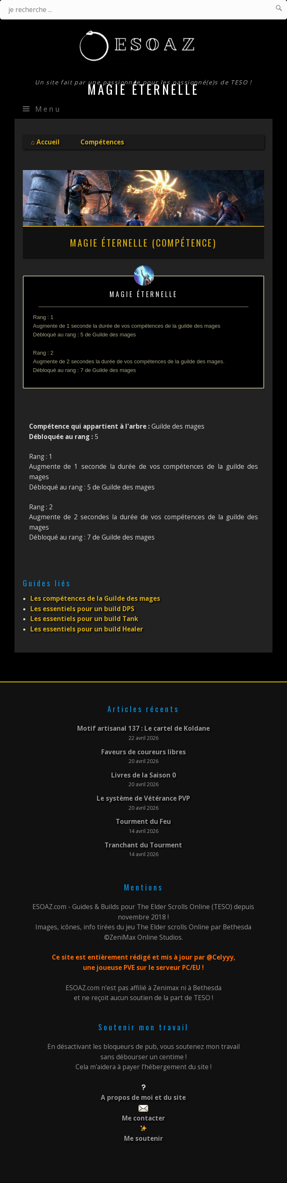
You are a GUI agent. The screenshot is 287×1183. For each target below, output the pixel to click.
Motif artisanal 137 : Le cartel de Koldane (143, 728)
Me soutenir (143, 1138)
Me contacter (143, 1118)
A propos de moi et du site (143, 1097)
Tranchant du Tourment (143, 845)
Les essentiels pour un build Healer (86, 629)
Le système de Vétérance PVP (143, 798)
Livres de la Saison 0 (143, 775)
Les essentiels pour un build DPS (82, 609)
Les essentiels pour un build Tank (84, 618)
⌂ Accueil (45, 142)
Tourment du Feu (143, 821)
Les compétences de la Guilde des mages (95, 598)
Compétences (102, 142)
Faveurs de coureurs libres (143, 752)
